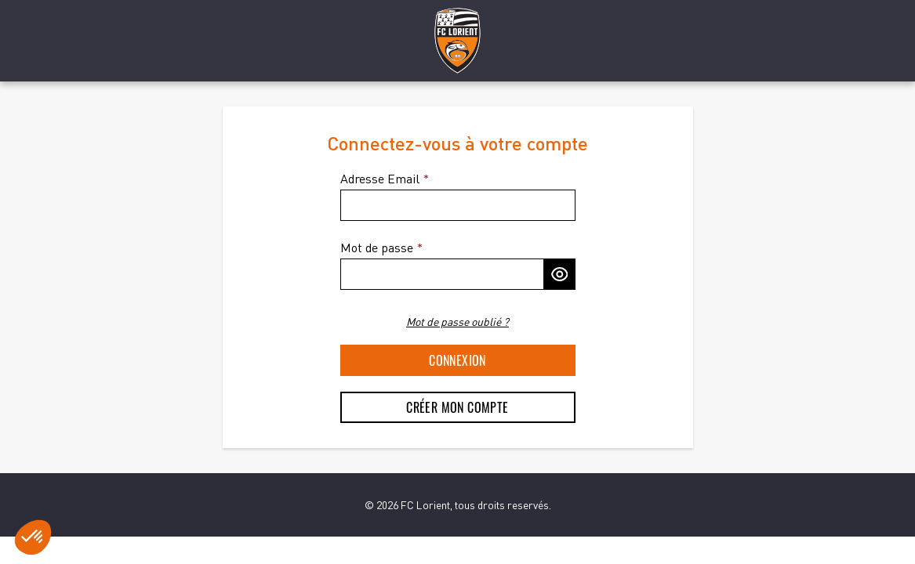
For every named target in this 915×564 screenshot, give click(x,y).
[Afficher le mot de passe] (560, 274)
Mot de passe (376, 247)
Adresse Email (379, 178)
